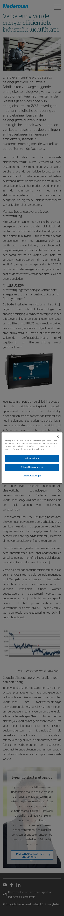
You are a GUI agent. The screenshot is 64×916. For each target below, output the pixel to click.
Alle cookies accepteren (32, 467)
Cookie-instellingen (32, 476)
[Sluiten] (57, 436)
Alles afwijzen (32, 458)
